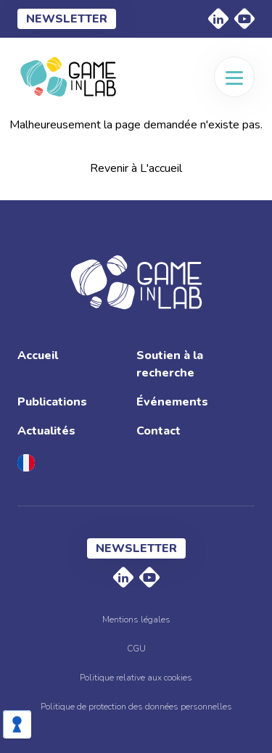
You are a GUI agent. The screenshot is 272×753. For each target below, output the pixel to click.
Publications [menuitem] (52, 402)
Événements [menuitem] (172, 402)
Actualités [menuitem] (46, 431)
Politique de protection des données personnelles (136, 706)
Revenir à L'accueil (136, 168)
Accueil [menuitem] (37, 355)
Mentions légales (136, 619)
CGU (136, 648)
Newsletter (66, 19)
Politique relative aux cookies (136, 677)
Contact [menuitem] (158, 431)
